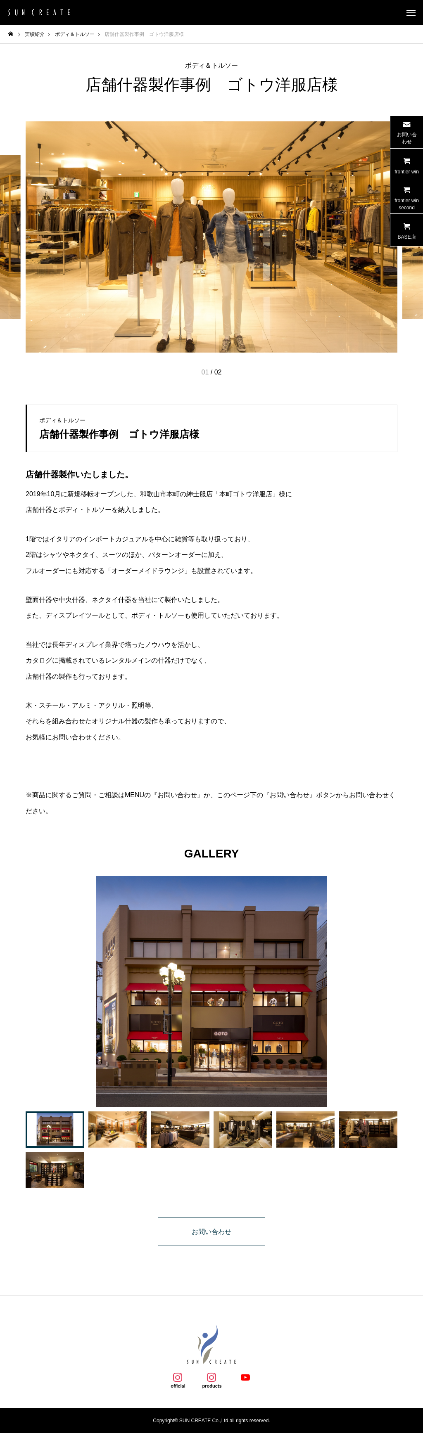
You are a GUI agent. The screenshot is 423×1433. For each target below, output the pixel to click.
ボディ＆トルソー (211, 65)
